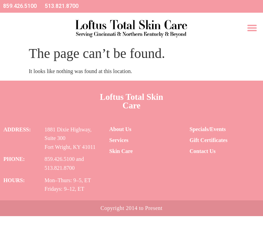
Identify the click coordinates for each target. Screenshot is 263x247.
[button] (252, 27)
